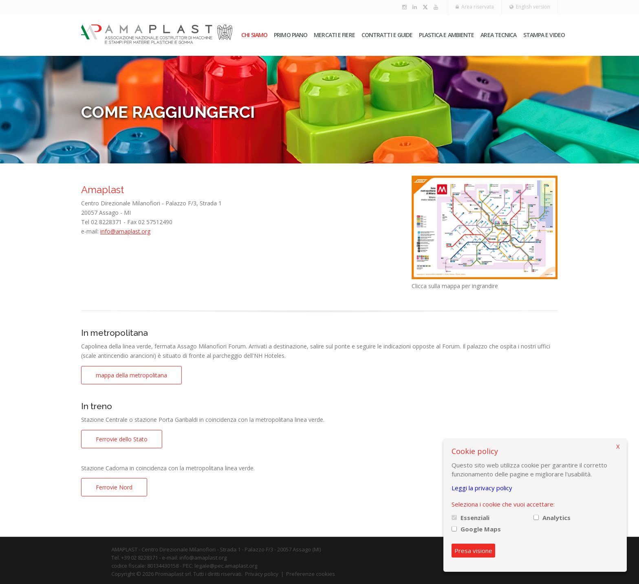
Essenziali (475, 517)
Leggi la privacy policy (482, 488)
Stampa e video (544, 35)
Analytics (556, 517)
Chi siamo (254, 35)
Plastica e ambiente (446, 35)
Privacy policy (271, 573)
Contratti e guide (387, 35)
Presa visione (473, 551)
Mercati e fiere (334, 35)
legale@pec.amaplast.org (235, 565)
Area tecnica (498, 35)
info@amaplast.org (125, 231)
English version (529, 6)
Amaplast (102, 190)
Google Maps (481, 529)
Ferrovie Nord (114, 487)
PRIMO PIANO (290, 35)
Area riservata (475, 6)
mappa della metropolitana (131, 375)
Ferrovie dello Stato (122, 439)
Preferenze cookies (320, 573)
